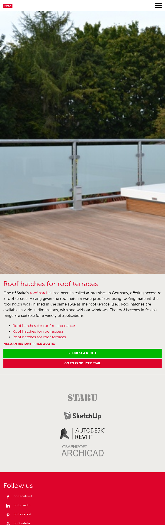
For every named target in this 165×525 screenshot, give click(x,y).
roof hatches (41, 293)
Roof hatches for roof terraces (39, 337)
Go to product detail (82, 363)
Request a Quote (82, 353)
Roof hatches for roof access (38, 331)
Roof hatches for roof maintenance (43, 326)
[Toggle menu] (158, 5)
